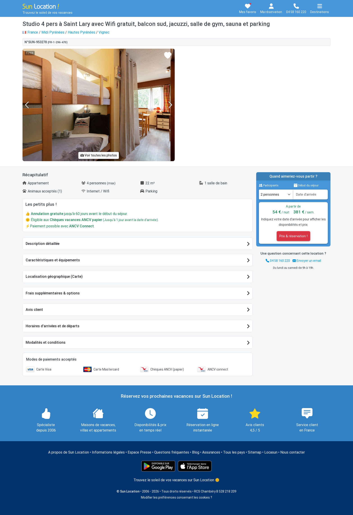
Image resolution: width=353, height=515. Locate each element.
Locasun (270, 452)
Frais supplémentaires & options (53, 293)
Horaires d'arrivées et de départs (52, 326)
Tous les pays (234, 452)
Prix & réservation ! (293, 236)
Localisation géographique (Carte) (54, 276)
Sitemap (254, 452)
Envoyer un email (306, 260)
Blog (195, 452)
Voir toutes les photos (98, 155)
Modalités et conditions (46, 342)
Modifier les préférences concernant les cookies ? (176, 497)
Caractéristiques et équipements (53, 260)
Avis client (34, 309)
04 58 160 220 (278, 260)
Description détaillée (42, 244)
